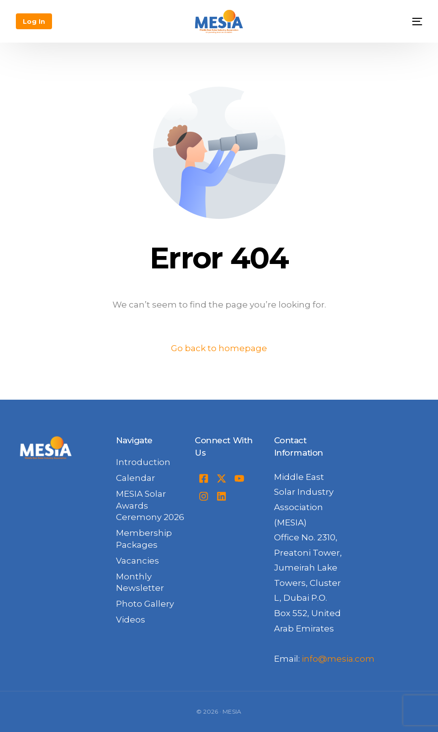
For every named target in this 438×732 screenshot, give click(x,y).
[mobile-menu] (409, 21)
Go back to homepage (219, 348)
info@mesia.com (338, 659)
